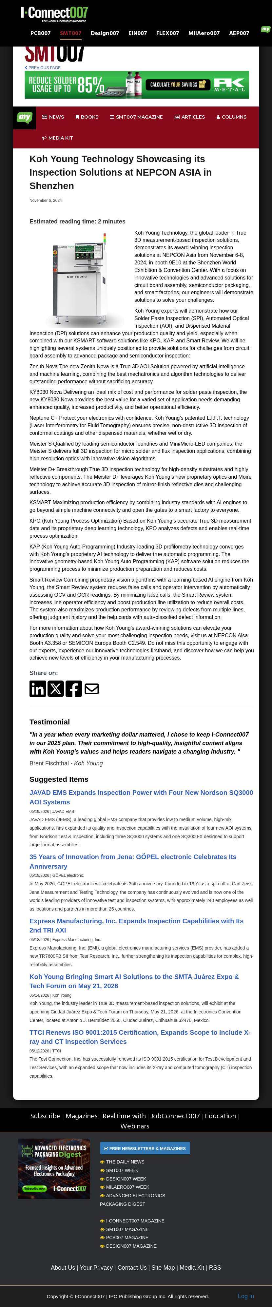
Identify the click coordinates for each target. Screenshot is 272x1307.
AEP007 (239, 34)
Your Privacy (96, 1267)
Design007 (105, 34)
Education (220, 1116)
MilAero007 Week (124, 1187)
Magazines (82, 1116)
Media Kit (192, 1267)
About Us (63, 1267)
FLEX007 (167, 34)
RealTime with (124, 1116)
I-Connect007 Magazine (132, 1220)
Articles (190, 117)
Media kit (57, 138)
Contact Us (132, 1267)
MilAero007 (204, 34)
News (53, 117)
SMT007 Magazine (124, 1229)
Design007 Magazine (128, 1246)
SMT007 (71, 34)
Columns (231, 117)
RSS (215, 1267)
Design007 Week (123, 1179)
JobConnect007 (175, 1116)
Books (87, 117)
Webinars (134, 1126)
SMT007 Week (119, 1170)
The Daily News (122, 1161)
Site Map (163, 1267)
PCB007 (40, 34)
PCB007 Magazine (124, 1237)
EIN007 (137, 34)
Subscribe (45, 1116)
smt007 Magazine (136, 117)
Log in (246, 1296)
